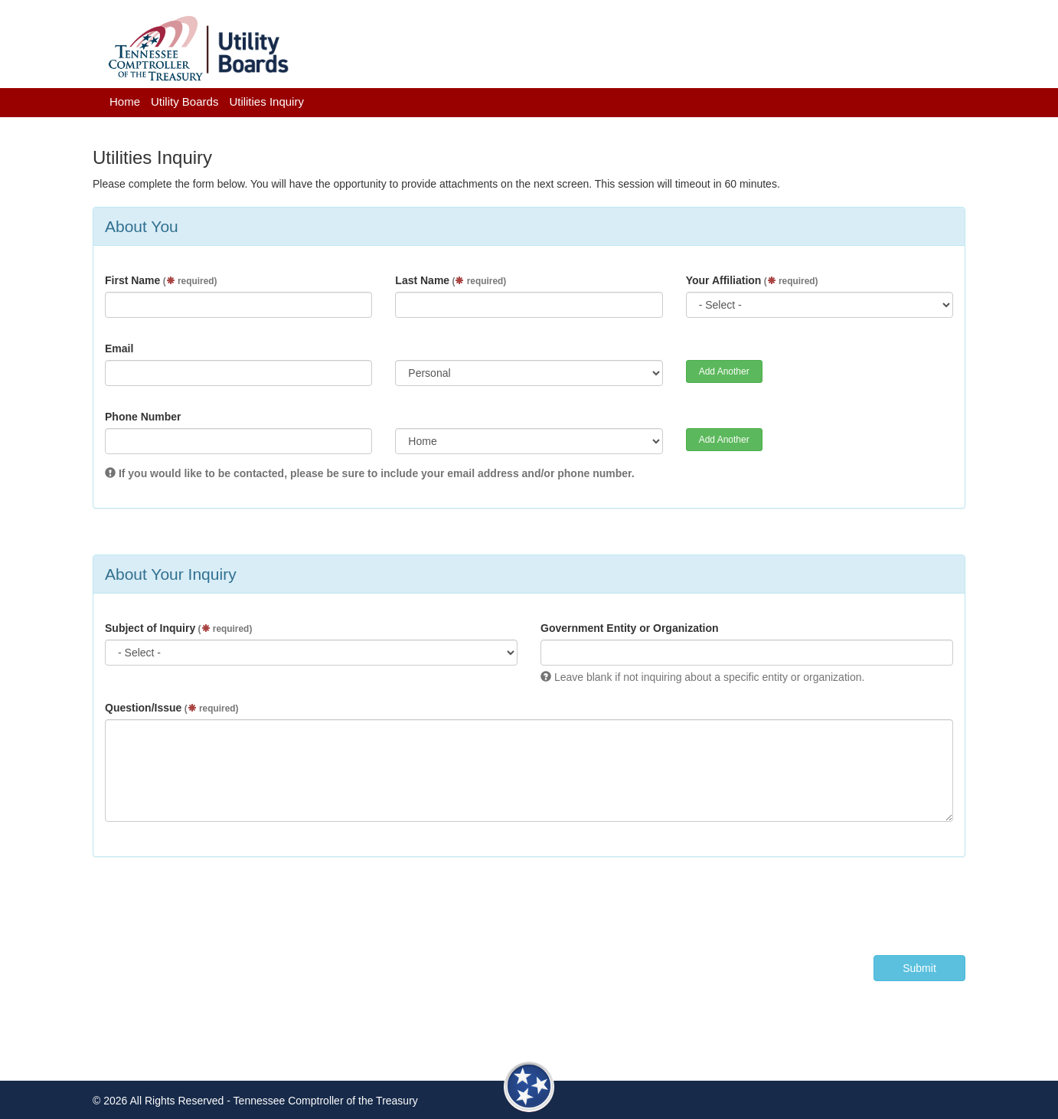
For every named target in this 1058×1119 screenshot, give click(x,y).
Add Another (724, 371)
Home (124, 101)
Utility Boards (184, 101)
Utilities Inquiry (266, 101)
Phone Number (143, 417)
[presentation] (849, 902)
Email (119, 348)
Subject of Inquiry (178, 628)
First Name (161, 280)
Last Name (450, 280)
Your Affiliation (752, 280)
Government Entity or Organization (629, 628)
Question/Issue (171, 708)
